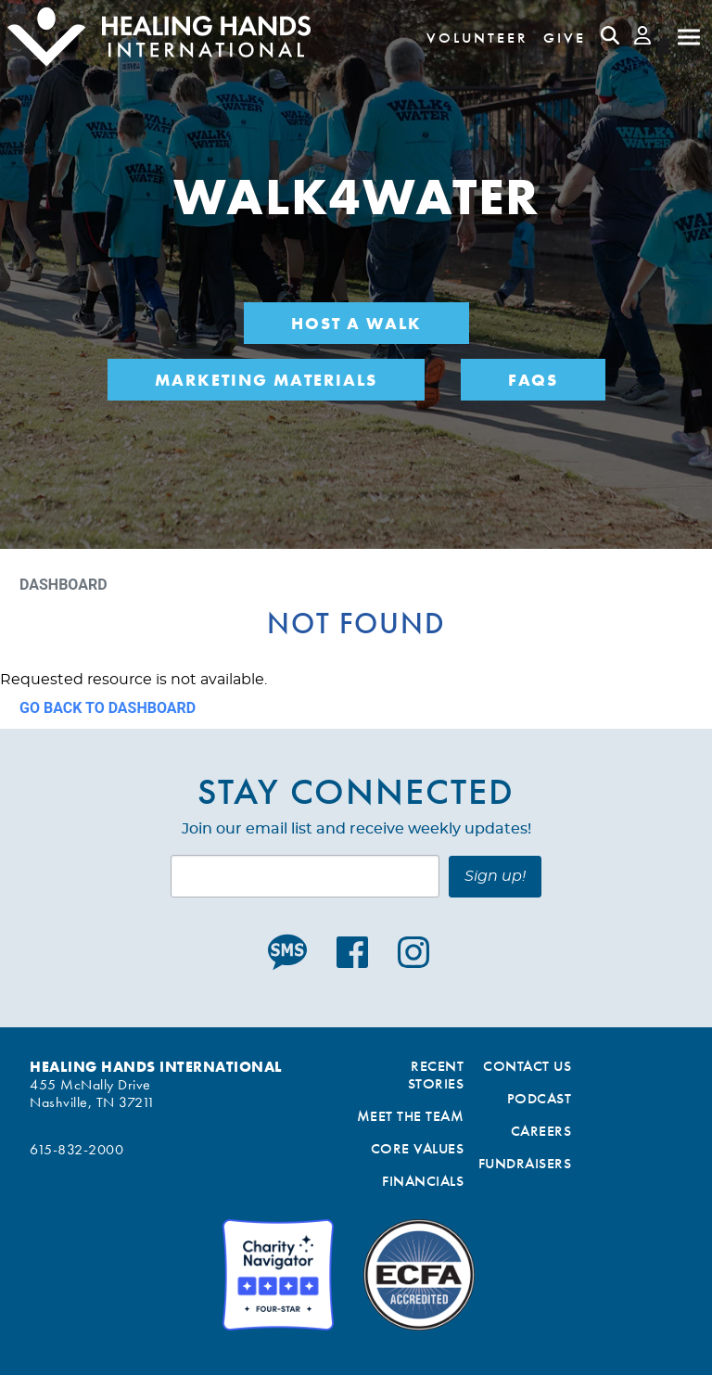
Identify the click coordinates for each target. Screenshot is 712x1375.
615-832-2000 (76, 1149)
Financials (423, 1181)
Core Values (417, 1148)
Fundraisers (525, 1163)
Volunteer (477, 37)
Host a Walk (356, 323)
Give (564, 37)
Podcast (539, 1098)
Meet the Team (410, 1116)
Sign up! (495, 876)
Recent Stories (436, 1074)
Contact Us (527, 1066)
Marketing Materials (266, 379)
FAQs (533, 379)
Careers (541, 1130)
